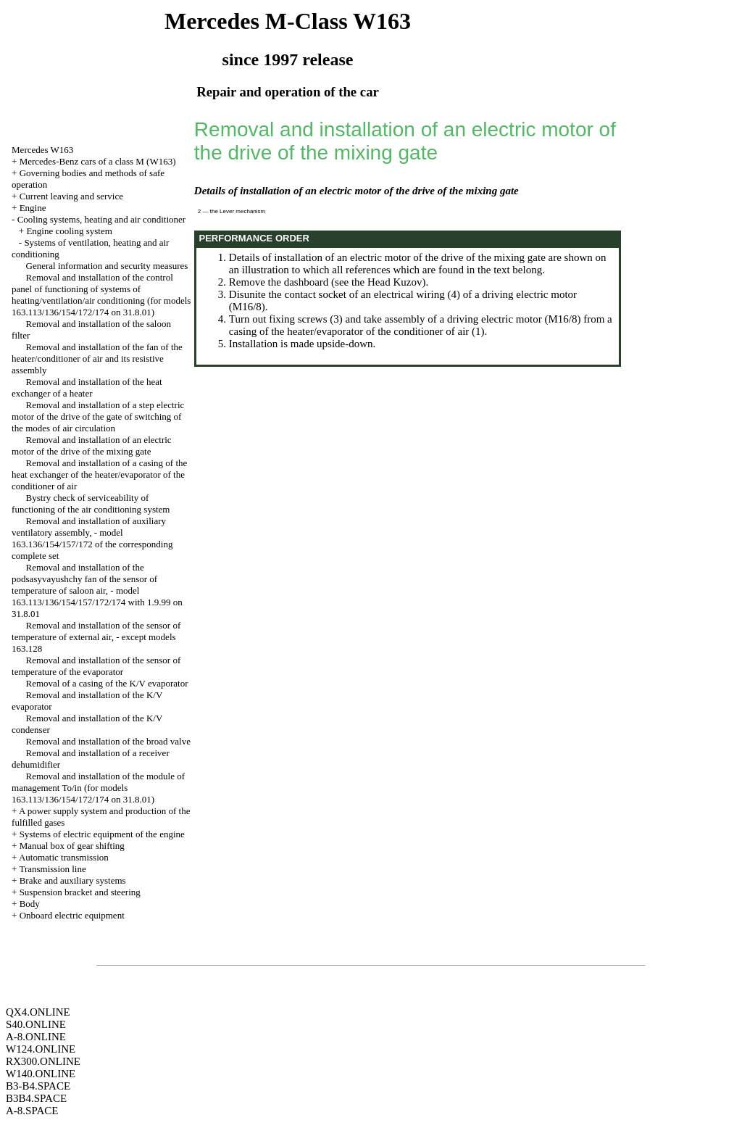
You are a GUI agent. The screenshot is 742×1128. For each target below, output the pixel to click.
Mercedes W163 (42, 149)
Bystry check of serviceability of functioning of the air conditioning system (91, 503)
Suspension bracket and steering (80, 892)
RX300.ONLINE (43, 1061)
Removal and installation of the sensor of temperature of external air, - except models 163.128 (96, 637)
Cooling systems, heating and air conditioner (101, 219)
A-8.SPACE (32, 1110)
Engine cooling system (69, 230)
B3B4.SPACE (36, 1098)
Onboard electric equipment (72, 915)
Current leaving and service (71, 196)
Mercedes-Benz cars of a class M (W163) (98, 161)
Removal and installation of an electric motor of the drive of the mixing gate (92, 445)
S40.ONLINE (36, 1024)
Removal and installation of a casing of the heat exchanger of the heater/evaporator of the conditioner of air (99, 474)
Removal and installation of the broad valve (108, 741)
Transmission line (52, 868)
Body (30, 903)
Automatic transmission (64, 857)
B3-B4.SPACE (38, 1086)
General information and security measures (107, 265)
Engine (33, 207)
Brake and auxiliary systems (73, 880)
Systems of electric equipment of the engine (102, 834)
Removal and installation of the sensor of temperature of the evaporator (96, 666)
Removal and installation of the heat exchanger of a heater (87, 387)
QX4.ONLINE (38, 1012)
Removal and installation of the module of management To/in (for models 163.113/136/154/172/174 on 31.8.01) (98, 788)
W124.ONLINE (40, 1049)
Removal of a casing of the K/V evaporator (107, 683)
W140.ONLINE (40, 1073)
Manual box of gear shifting (72, 845)
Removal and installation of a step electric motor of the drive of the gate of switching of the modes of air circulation (98, 416)
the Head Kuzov (386, 282)
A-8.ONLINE (36, 1036)
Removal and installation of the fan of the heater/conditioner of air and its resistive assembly (97, 358)
